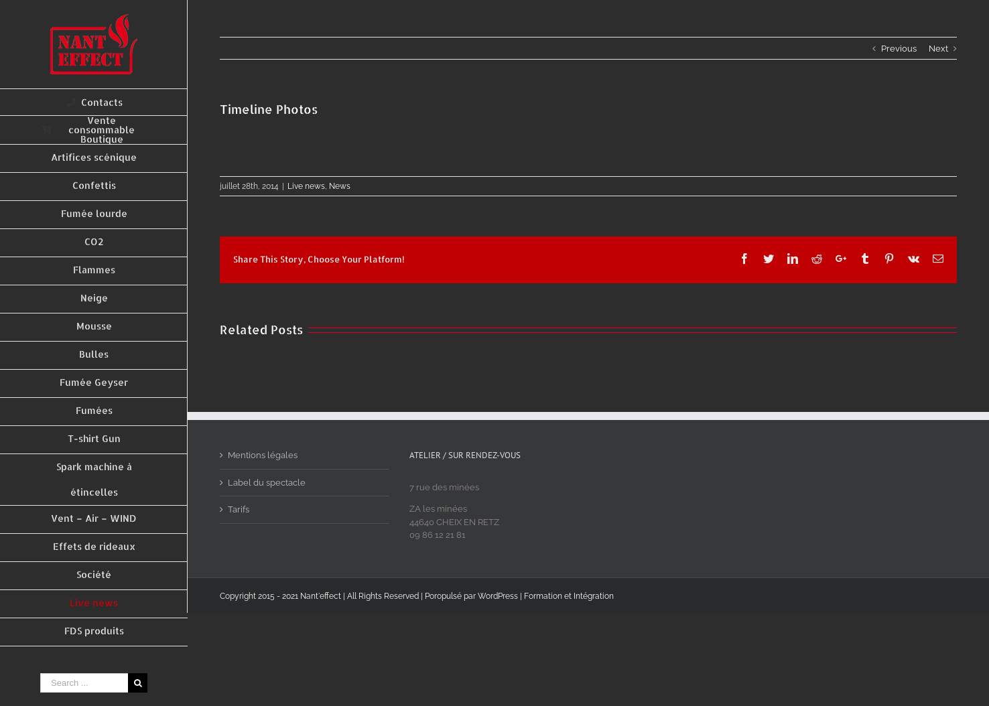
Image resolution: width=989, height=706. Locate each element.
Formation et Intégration (569, 596)
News (339, 186)
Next (938, 49)
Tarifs (238, 509)
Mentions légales (263, 455)
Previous (899, 49)
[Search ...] (84, 683)
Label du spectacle (267, 483)
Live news (306, 186)
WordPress (498, 596)
